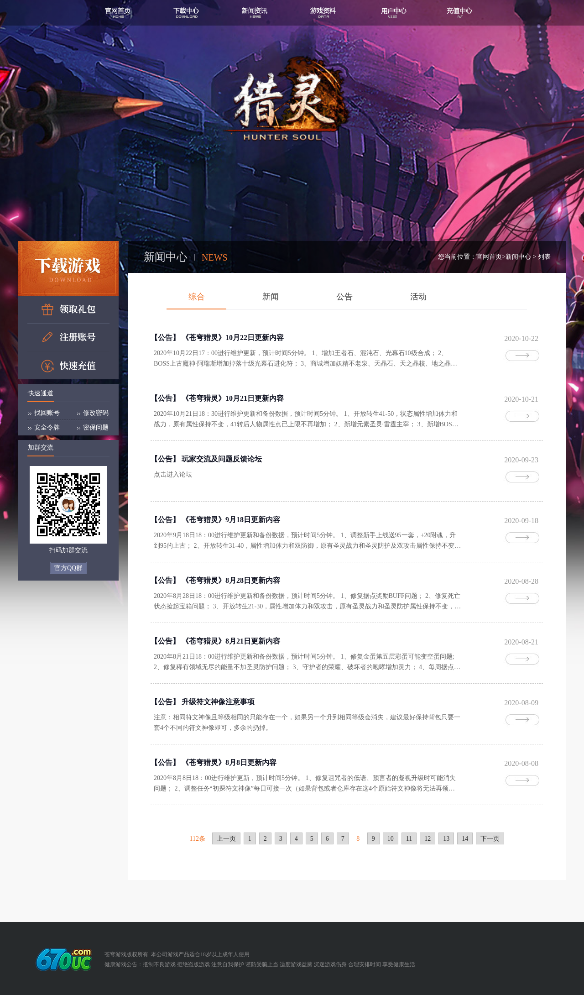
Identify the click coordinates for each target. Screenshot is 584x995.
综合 (196, 296)
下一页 (490, 838)
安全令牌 (47, 427)
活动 (418, 296)
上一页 (226, 838)
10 (390, 838)
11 (409, 838)
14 (465, 838)
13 (446, 838)
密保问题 (96, 427)
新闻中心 (518, 256)
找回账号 (47, 412)
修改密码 (96, 412)
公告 (344, 296)
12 (427, 838)
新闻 (270, 296)
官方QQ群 (68, 568)
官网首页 (489, 256)
